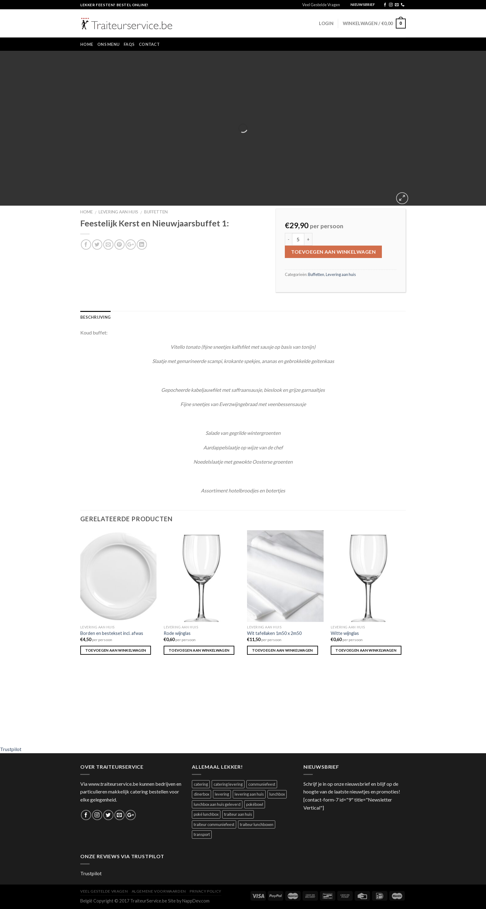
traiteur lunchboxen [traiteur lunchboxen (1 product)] (256, 824)
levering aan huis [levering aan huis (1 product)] (249, 794)
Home (86, 44)
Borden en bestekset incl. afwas (111, 633)
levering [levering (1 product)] (222, 794)
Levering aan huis (118, 211)
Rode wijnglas (177, 633)
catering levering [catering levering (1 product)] (228, 784)
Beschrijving (95, 317)
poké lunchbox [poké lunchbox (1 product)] (206, 814)
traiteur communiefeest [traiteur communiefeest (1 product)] (214, 824)
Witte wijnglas (345, 633)
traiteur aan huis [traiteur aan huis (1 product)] (238, 814)
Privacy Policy (205, 891)
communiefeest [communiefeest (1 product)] (261, 784)
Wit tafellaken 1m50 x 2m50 (274, 633)
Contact (149, 44)
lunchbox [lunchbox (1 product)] (277, 794)
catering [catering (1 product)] (201, 784)
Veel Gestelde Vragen (321, 4)
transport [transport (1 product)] (202, 834)
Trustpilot (10, 749)
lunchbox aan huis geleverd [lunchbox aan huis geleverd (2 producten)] (217, 804)
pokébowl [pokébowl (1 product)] (254, 804)
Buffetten (156, 211)
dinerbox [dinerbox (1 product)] (201, 794)
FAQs (129, 44)
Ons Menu (108, 44)
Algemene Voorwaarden (159, 891)
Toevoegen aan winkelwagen (333, 252)
